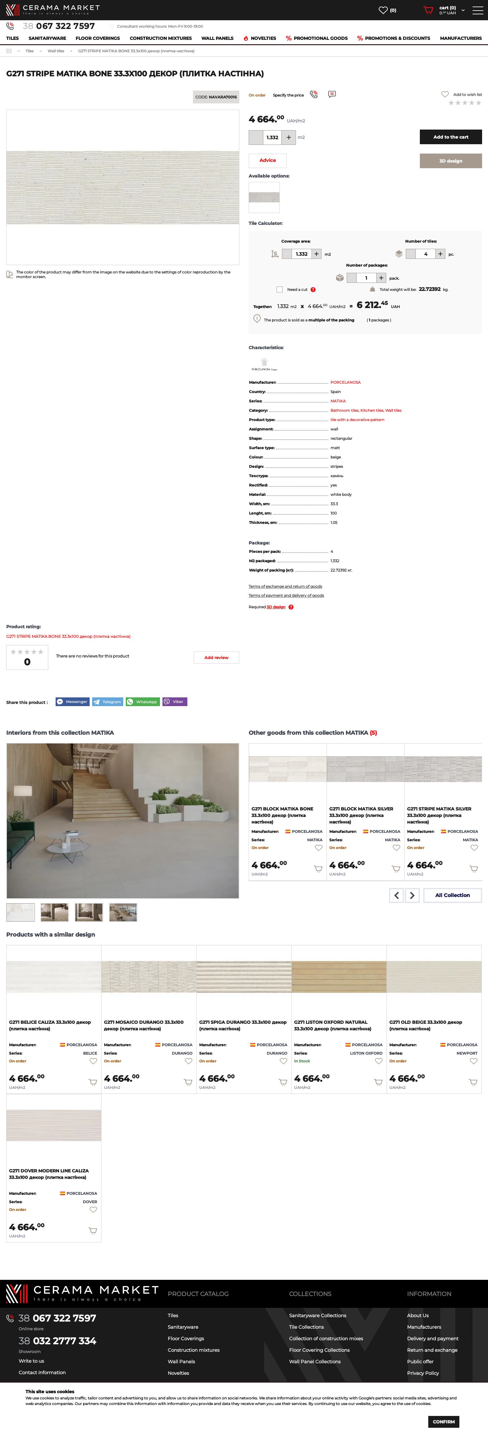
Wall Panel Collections (314, 1362)
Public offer (420, 1362)
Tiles (12, 38)
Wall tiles (393, 410)
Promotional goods (317, 38)
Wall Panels (217, 38)
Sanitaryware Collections (317, 1315)
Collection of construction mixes (326, 1338)
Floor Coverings (98, 38)
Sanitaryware (47, 38)
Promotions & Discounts (393, 38)
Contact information (42, 1372)
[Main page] (82, 1293)
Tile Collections (306, 1327)
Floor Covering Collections (319, 1350)
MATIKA (338, 401)
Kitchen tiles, (372, 410)
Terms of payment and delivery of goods (286, 595)
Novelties (259, 38)
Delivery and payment (432, 1338)
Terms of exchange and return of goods (285, 586)
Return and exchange (432, 1350)
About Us (418, 1315)
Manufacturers (461, 38)
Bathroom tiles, (345, 410)
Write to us (31, 1361)
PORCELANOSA (346, 382)
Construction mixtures (161, 38)
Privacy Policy (423, 1373)
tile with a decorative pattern (357, 419)
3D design (276, 607)
